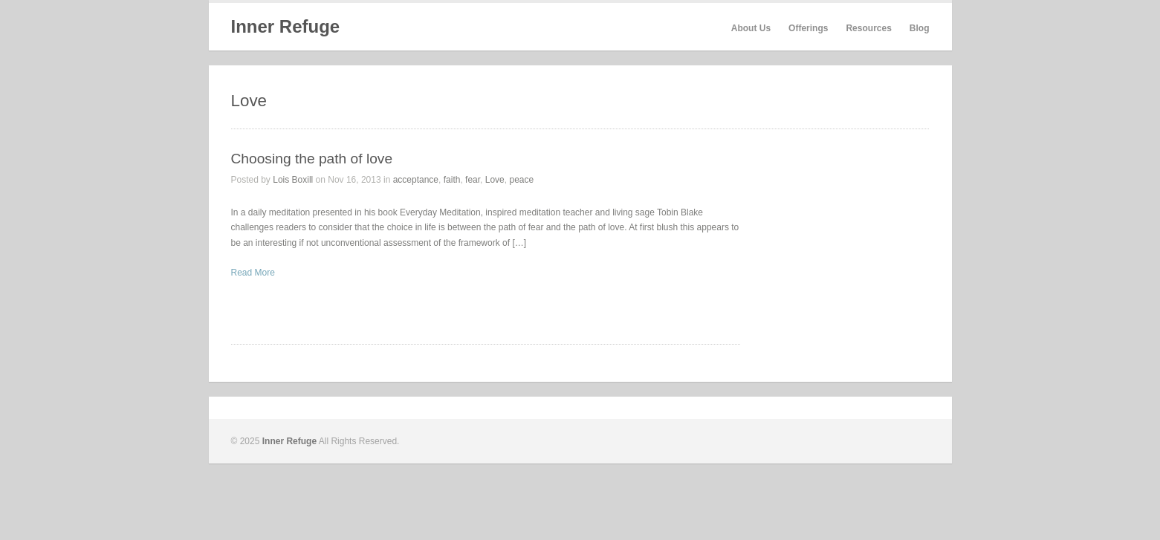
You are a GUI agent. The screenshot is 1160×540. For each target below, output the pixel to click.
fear (472, 180)
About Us (751, 28)
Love (495, 180)
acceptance (415, 180)
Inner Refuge (285, 26)
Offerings (808, 28)
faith (452, 180)
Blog (920, 28)
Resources (868, 28)
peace (521, 180)
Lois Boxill (293, 180)
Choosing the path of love (312, 158)
